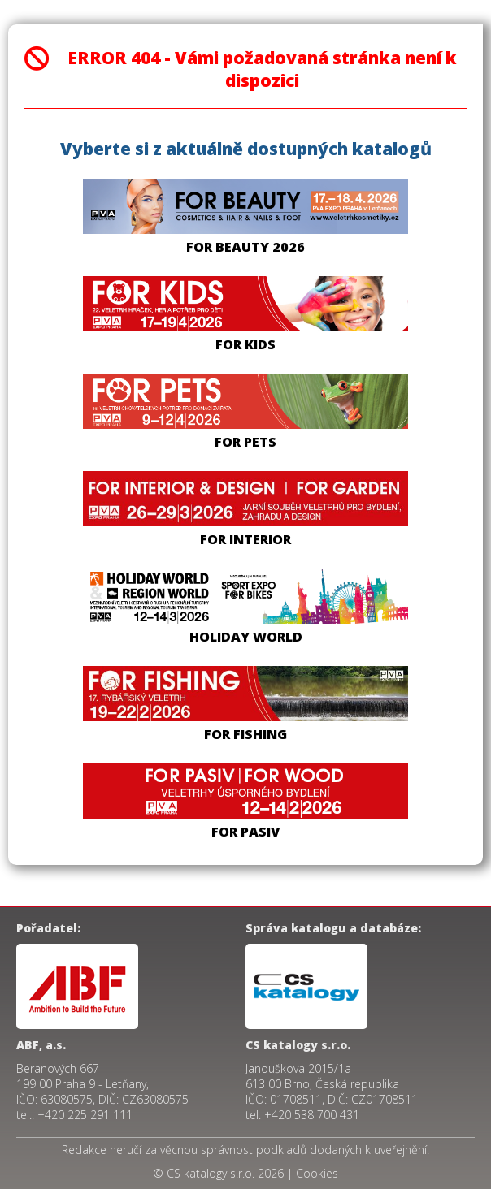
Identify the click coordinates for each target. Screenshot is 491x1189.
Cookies (317, 1173)
